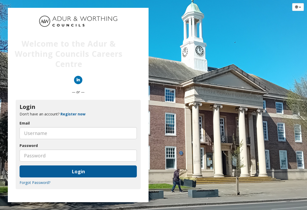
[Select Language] (298, 7)
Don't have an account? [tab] (52, 114)
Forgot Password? (35, 182)
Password (29, 145)
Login (78, 171)
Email (25, 123)
